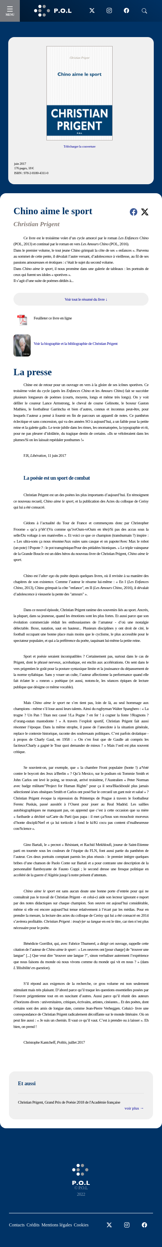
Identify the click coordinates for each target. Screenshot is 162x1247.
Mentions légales (57, 1225)
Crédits (33, 1225)
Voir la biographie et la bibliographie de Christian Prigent (75, 343)
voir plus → (134, 1108)
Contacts (17, 1225)
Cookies (81, 1225)
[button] (133, 212)
